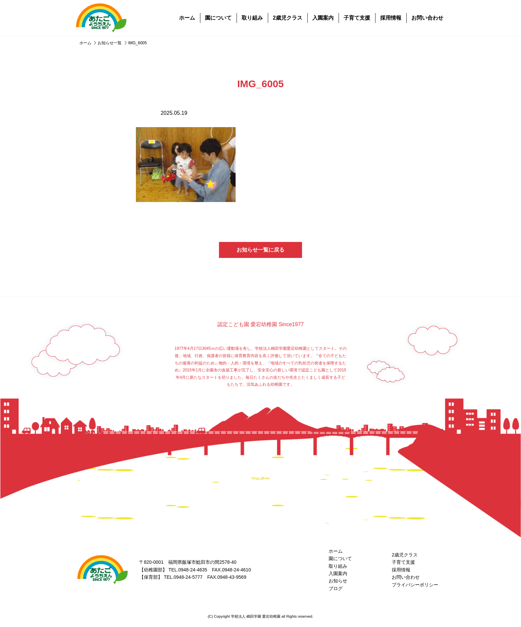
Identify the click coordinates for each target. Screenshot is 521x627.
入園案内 (323, 18)
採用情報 (390, 18)
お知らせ (338, 580)
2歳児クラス (287, 18)
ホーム (187, 18)
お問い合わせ (427, 18)
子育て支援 (357, 18)
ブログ (336, 588)
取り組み (252, 18)
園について (218, 18)
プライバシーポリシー (415, 584)
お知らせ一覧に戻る (260, 250)
